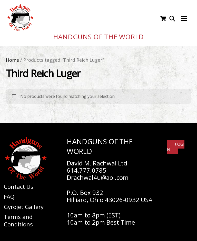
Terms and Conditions (18, 218)
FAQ (9, 194)
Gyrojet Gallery (24, 204)
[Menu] (184, 18)
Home (12, 58)
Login (175, 145)
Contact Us (18, 184)
